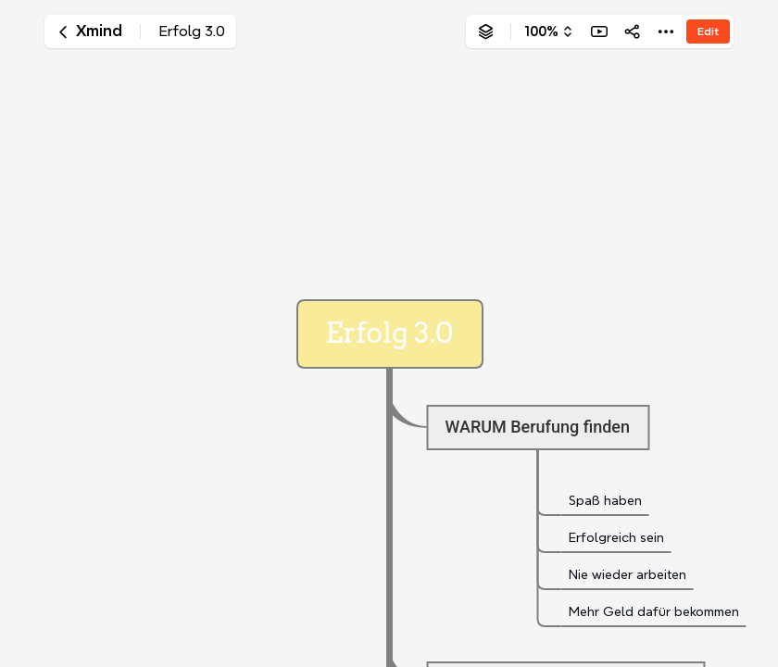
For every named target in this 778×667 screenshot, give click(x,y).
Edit (708, 31)
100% (541, 31)
